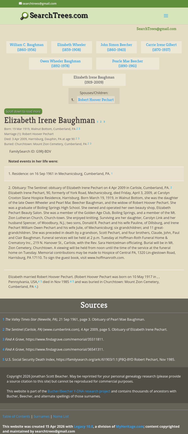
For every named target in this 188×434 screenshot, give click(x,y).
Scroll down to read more (23, 111)
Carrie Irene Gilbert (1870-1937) (161, 47)
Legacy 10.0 (83, 426)
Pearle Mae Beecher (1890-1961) (127, 63)
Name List (61, 416)
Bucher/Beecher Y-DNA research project (79, 391)
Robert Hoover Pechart (96, 99)
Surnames (41, 416)
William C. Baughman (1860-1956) (26, 47)
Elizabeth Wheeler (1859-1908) (71, 47)
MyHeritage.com (130, 426)
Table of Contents (16, 416)
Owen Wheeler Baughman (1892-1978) (60, 63)
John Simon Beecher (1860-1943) (116, 47)
